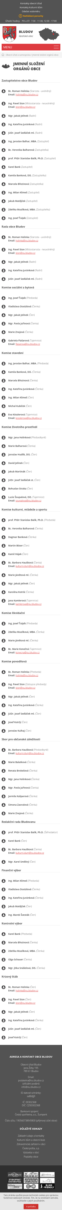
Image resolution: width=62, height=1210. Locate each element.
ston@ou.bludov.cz (25, 106)
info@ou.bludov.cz (31, 1087)
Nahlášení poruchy (33, 15)
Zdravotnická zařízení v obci (31, 1144)
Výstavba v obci (31, 1152)
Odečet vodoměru (31, 11)
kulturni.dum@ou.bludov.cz (30, 566)
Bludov (26, 31)
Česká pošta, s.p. (31, 1148)
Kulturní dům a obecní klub (31, 1139)
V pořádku (31, 1206)
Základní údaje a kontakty (31, 1135)
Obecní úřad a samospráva (18, 54)
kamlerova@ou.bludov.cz (28, 604)
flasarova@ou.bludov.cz (28, 344)
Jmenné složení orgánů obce (45, 54)
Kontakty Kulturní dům (31, 7)
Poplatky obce (31, 1156)
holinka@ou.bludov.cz (27, 94)
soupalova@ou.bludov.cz (28, 500)
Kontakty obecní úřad (31, 3)
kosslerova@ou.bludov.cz (29, 418)
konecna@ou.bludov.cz (28, 652)
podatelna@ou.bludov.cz (31, 1080)
